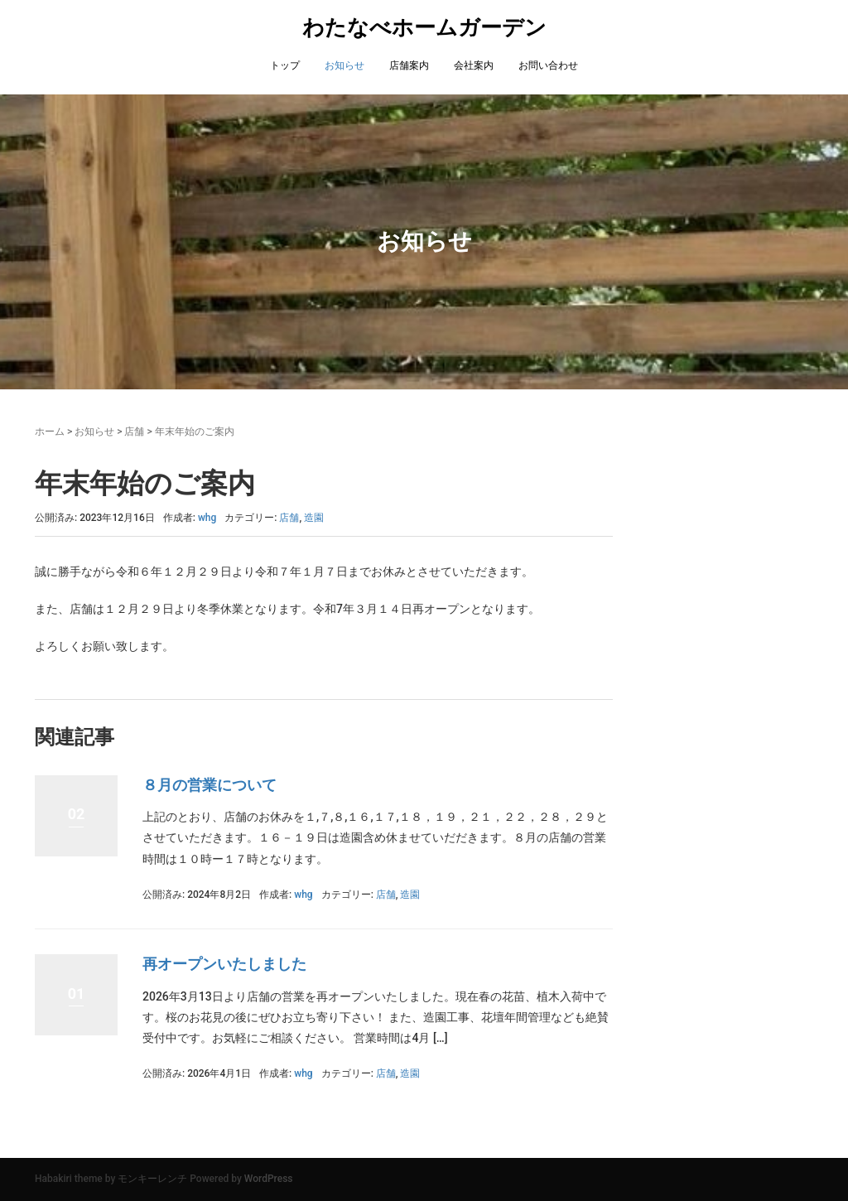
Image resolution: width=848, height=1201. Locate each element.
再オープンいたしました (224, 963)
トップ (285, 65)
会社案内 (474, 65)
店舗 (134, 431)
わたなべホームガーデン (424, 27)
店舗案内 (409, 65)
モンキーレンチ (152, 1178)
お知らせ (344, 65)
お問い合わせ (548, 65)
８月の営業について (209, 784)
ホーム (50, 431)
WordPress (268, 1178)
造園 (314, 517)
